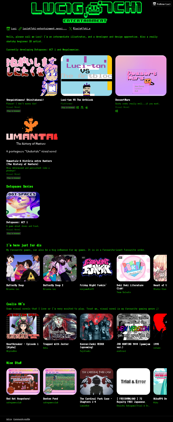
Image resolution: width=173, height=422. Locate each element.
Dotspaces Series (19, 186)
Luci (14, 28)
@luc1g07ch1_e (81, 28)
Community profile (21, 419)
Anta (45, 347)
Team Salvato (124, 292)
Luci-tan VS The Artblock (77, 99)
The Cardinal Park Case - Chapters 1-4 (96, 400)
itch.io (9, 419)
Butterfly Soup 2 (53, 285)
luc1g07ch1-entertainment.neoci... (45, 28)
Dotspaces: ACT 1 (17, 222)
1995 (156, 344)
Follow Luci (161, 4)
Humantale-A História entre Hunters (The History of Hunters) (29, 162)
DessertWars (122, 99)
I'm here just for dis (23, 245)
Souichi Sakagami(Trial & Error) (133, 405)
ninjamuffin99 (87, 289)
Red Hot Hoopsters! (18, 398)
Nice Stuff (13, 363)
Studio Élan (159, 289)
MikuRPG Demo (161, 398)
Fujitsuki (85, 351)
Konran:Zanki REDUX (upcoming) (92, 345)
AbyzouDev (11, 351)
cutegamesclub (14, 402)
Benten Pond (50, 398)
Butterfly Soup (15, 285)
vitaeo (156, 347)
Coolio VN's (15, 304)
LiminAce (84, 405)
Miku (155, 402)
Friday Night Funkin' (93, 285)
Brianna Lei (12, 289)
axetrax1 (121, 351)
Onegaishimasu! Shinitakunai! (25, 99)
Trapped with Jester (56, 344)
